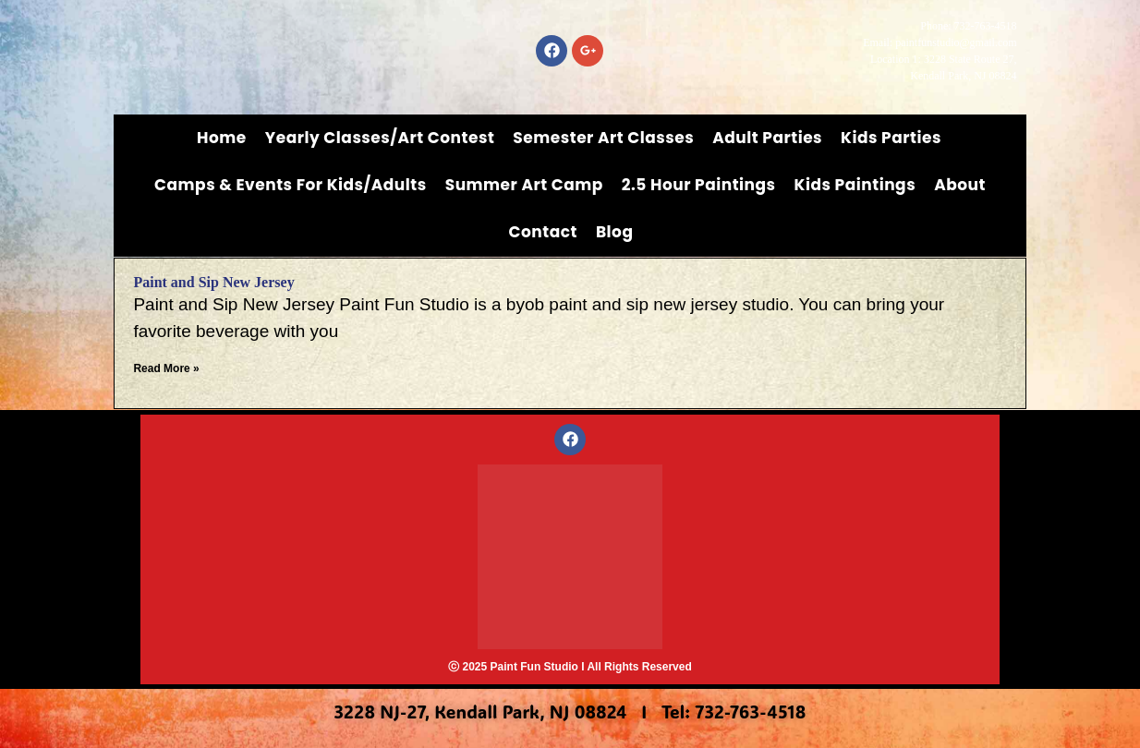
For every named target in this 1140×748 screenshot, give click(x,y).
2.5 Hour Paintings (699, 185)
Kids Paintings (855, 185)
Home (222, 138)
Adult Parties (767, 138)
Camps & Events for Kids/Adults (290, 185)
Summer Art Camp (524, 185)
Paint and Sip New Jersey (213, 282)
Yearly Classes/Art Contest (380, 138)
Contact (543, 232)
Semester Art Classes (603, 138)
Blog (615, 232)
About (960, 185)
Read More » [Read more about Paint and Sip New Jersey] (166, 368)
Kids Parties (891, 138)
